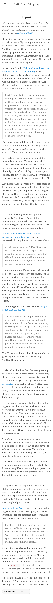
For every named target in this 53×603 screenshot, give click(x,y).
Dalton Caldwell (24, 33)
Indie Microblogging (27, 4)
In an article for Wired (13, 508)
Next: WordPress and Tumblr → (16, 591)
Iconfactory (8, 383)
